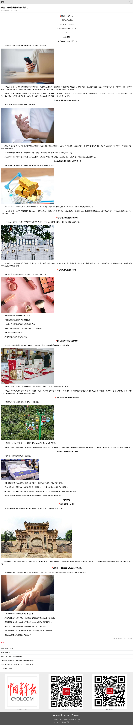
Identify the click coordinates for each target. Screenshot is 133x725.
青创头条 (67, 715)
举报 (79, 719)
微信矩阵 (77, 715)
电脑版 (58, 715)
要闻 (2, 2)
